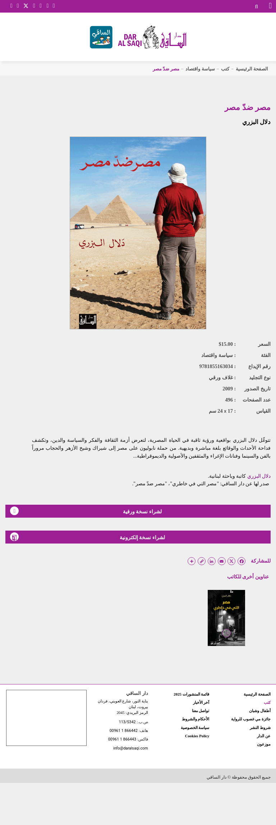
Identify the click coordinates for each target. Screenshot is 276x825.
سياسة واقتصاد (200, 69)
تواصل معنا (201, 711)
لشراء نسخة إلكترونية (87, 536)
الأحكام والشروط (196, 719)
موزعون (264, 744)
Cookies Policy (197, 736)
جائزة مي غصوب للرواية (251, 719)
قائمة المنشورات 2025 (191, 694)
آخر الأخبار (201, 702)
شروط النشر (260, 727)
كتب (225, 69)
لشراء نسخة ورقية (86, 511)
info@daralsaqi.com (130, 749)
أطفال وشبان (260, 711)
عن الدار (264, 736)
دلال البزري (256, 122)
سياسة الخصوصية (195, 727)
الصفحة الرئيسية (252, 69)
